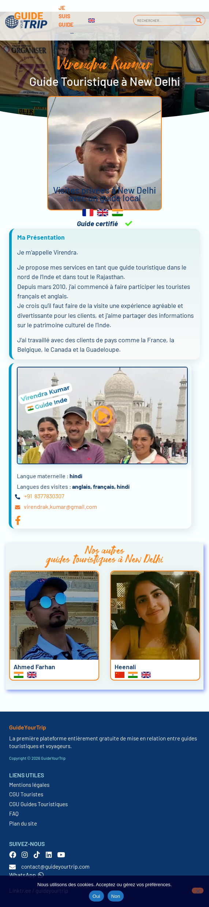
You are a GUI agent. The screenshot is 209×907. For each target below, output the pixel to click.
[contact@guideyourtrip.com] (12, 867)
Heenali (125, 667)
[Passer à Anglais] (91, 20)
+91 (28, 495)
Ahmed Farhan (34, 667)
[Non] (198, 890)
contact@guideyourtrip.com (55, 866)
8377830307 (49, 495)
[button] (102, 415)
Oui (96, 896)
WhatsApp (26, 874)
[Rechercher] (198, 20)
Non (115, 896)
